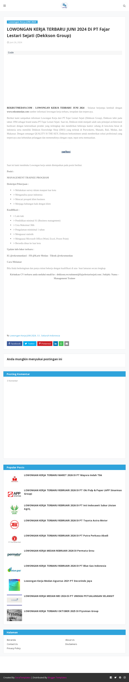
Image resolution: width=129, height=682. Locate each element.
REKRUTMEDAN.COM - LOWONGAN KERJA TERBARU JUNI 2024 (45, 108)
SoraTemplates (23, 677)
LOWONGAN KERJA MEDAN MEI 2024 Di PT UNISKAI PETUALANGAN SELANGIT (69, 596)
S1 (38, 335)
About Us (70, 639)
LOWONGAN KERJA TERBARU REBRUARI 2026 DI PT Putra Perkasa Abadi (66, 535)
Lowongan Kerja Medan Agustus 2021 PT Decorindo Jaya (58, 580)
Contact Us (12, 644)
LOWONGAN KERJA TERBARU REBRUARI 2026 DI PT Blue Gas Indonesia (65, 565)
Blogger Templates (57, 677)
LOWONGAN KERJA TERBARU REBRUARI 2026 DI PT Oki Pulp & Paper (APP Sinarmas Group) (73, 492)
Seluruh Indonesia (50, 335)
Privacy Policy (14, 648)
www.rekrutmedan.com (18, 111)
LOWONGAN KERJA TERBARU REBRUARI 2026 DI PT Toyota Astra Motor (66, 520)
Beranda (11, 639)
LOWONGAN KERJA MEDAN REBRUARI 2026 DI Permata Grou (59, 550)
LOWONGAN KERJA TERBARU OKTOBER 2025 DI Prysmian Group (61, 611)
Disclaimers (71, 644)
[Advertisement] (64, 80)
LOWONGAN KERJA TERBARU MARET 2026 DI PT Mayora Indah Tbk (63, 475)
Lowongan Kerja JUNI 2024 (23, 335)
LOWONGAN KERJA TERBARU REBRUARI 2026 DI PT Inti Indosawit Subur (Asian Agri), (70, 507)
